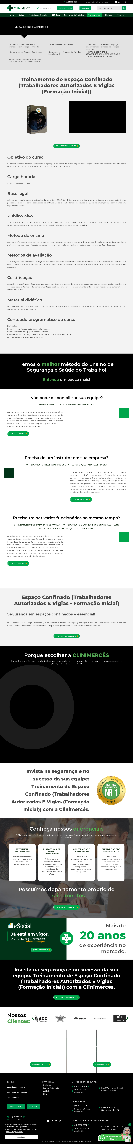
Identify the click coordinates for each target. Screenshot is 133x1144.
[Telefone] (44, 8)
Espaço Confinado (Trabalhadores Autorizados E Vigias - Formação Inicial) (103, 54)
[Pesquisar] (124, 8)
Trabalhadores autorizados (61, 45)
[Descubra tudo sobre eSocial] (55, 15)
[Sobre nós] (50, 1088)
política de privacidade (14, 1132)
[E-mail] (96, 2)
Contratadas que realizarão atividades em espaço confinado (24, 46)
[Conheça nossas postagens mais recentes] (102, 1064)
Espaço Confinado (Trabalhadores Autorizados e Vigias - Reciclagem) (25, 60)
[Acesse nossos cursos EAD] (33, 1106)
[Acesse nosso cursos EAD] (85, 8)
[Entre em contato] (40, 1064)
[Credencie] (50, 1085)
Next (127, 862)
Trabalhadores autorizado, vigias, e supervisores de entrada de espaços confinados (102, 47)
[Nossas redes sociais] (116, 2)
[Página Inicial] (11, 15)
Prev (32, 1018)
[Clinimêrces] (20, 8)
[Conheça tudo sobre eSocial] (17, 1082)
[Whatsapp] (70, 2)
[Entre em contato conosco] (121, 15)
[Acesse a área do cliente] (65, 8)
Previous (6, 862)
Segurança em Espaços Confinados (26, 52)
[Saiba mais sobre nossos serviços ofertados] (17, 1087)
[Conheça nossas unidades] (50, 1091)
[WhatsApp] (85, 1086)
